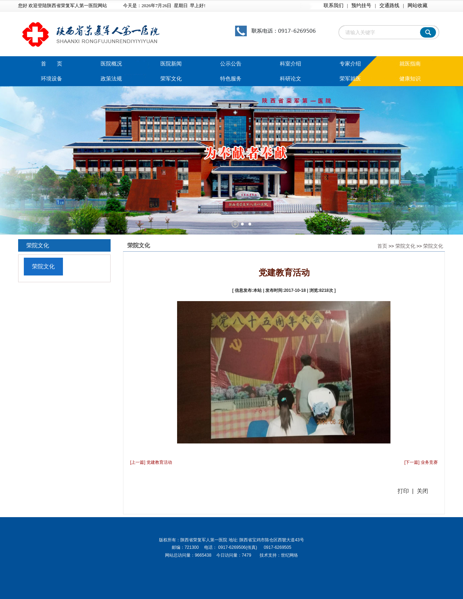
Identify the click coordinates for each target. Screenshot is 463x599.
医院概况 (111, 64)
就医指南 (410, 64)
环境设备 (51, 79)
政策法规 (111, 79)
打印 (403, 491)
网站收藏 (417, 5)
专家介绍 (350, 64)
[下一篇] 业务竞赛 (421, 462)
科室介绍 (290, 64)
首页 (382, 246)
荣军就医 (350, 79)
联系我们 (334, 5)
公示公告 (230, 64)
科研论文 (290, 79)
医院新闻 (171, 64)
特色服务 (230, 79)
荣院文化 (405, 246)
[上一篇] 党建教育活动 (151, 462)
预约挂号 (361, 5)
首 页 (51, 64)
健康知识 (410, 79)
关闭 (422, 491)
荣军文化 (171, 79)
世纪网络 (289, 555)
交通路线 (389, 5)
